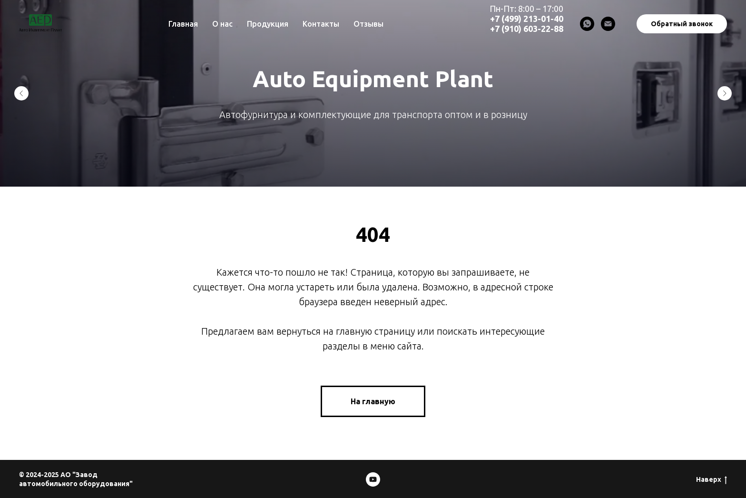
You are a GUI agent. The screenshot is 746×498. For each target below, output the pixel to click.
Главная (183, 24)
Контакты (321, 24)
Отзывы (368, 24)
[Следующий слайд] (724, 93)
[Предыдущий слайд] (21, 93)
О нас (222, 24)
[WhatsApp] (587, 24)
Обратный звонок (682, 24)
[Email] (608, 24)
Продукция (267, 24)
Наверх (711, 480)
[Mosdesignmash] (373, 479)
